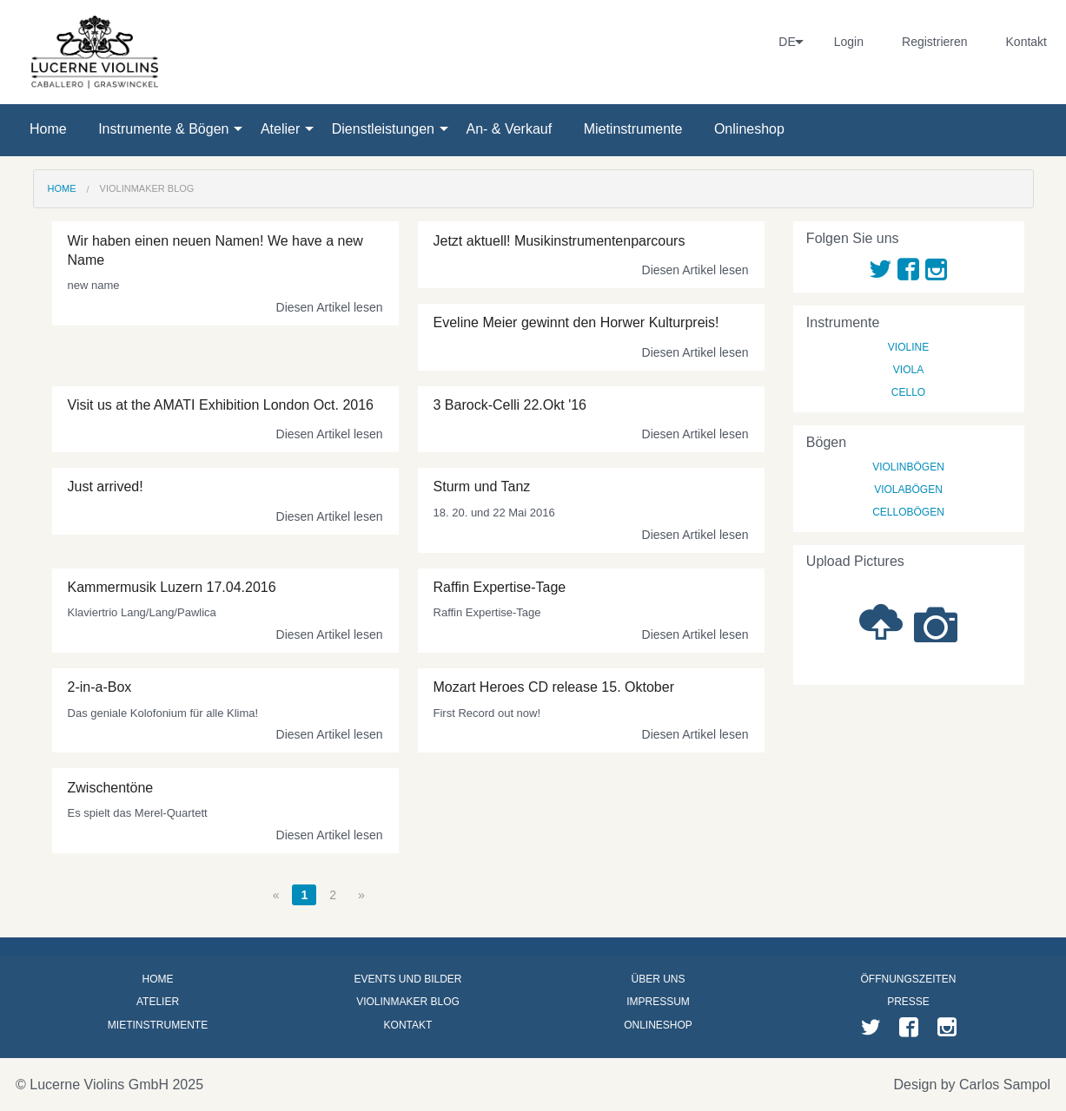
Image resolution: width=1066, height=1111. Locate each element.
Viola (908, 370)
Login (849, 42)
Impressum (658, 1002)
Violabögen (908, 489)
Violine (908, 347)
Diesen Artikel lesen (329, 307)
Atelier (280, 129)
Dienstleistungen (383, 129)
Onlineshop (749, 129)
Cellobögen (908, 512)
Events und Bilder (407, 979)
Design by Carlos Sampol (971, 1084)
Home (48, 129)
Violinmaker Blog (147, 188)
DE (786, 42)
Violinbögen (908, 467)
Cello (908, 392)
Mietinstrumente (633, 129)
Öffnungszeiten (909, 979)
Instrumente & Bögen (163, 129)
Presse (908, 1002)
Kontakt (1026, 42)
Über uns (658, 979)
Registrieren (934, 42)
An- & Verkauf (509, 129)
